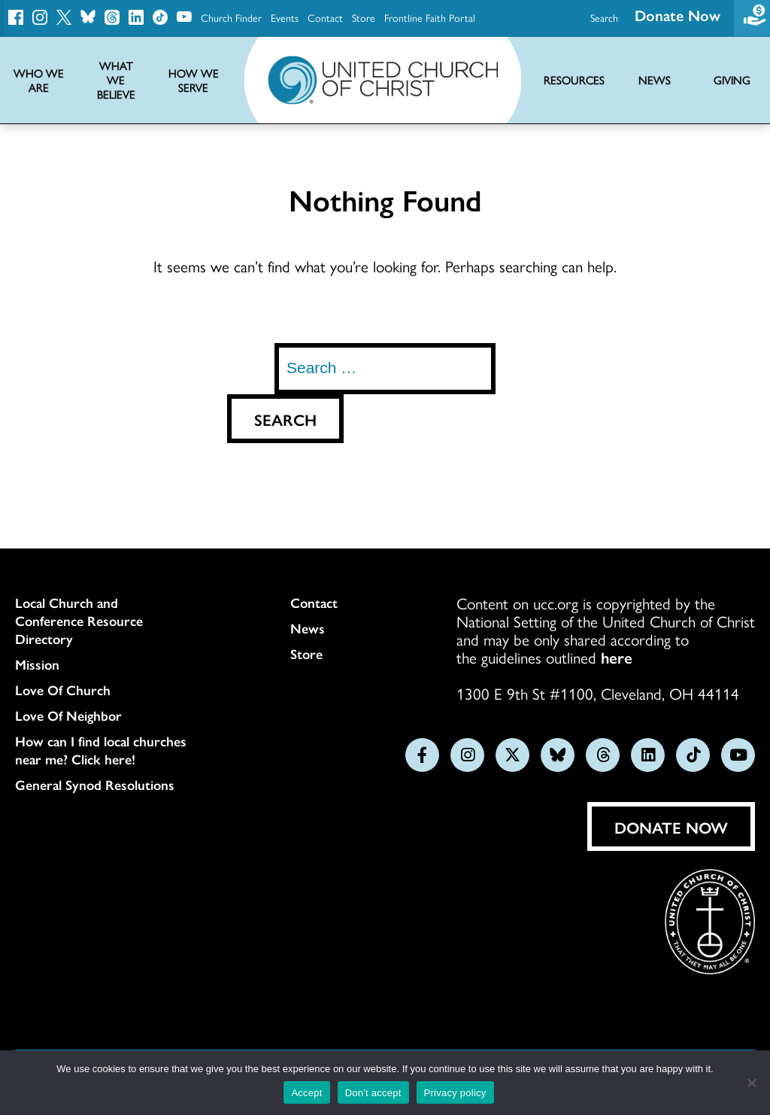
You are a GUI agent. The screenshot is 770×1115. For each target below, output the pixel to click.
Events (285, 17)
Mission (37, 664)
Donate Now (671, 827)
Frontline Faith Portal (429, 17)
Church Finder (231, 17)
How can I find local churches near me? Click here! (100, 750)
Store (363, 17)
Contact (325, 17)
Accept (306, 1092)
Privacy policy (455, 1092)
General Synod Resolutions (94, 785)
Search (604, 17)
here (616, 657)
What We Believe (116, 80)
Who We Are (39, 80)
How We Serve (193, 80)
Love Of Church (63, 690)
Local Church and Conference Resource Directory (79, 621)
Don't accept (373, 1092)
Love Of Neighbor (68, 715)
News (307, 628)
